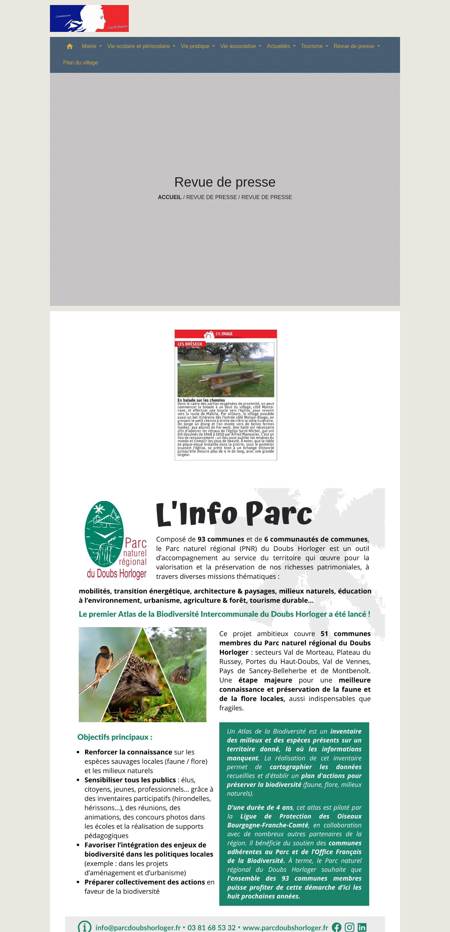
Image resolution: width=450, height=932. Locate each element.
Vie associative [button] (239, 46)
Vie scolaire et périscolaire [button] (139, 46)
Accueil (170, 197)
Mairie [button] (90, 46)
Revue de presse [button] (355, 46)
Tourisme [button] (312, 46)
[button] (69, 48)
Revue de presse (211, 197)
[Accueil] (89, 18)
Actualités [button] (279, 46)
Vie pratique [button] (196, 46)
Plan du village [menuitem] (80, 62)
